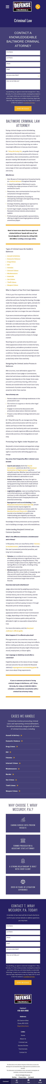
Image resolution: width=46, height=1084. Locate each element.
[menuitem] (14, 1077)
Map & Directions (23, 1026)
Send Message (23, 108)
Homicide (10, 276)
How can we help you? (13, 81)
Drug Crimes (11, 262)
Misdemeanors (12, 273)
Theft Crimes (11, 282)
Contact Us (23, 1052)
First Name (10, 52)
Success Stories (23, 1045)
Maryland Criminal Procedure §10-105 (20, 505)
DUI (8, 265)
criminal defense (15, 181)
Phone (8, 63)
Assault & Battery (13, 256)
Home (23, 1035)
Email (8, 69)
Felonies (10, 268)
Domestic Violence (13, 259)
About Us (23, 1039)
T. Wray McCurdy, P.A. (15, 151)
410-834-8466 (23, 1010)
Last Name (10, 58)
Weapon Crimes (12, 285)
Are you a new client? (13, 75)
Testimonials (23, 1049)
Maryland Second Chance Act (17, 511)
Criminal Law (23, 1042)
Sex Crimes (11, 279)
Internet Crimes (12, 270)
